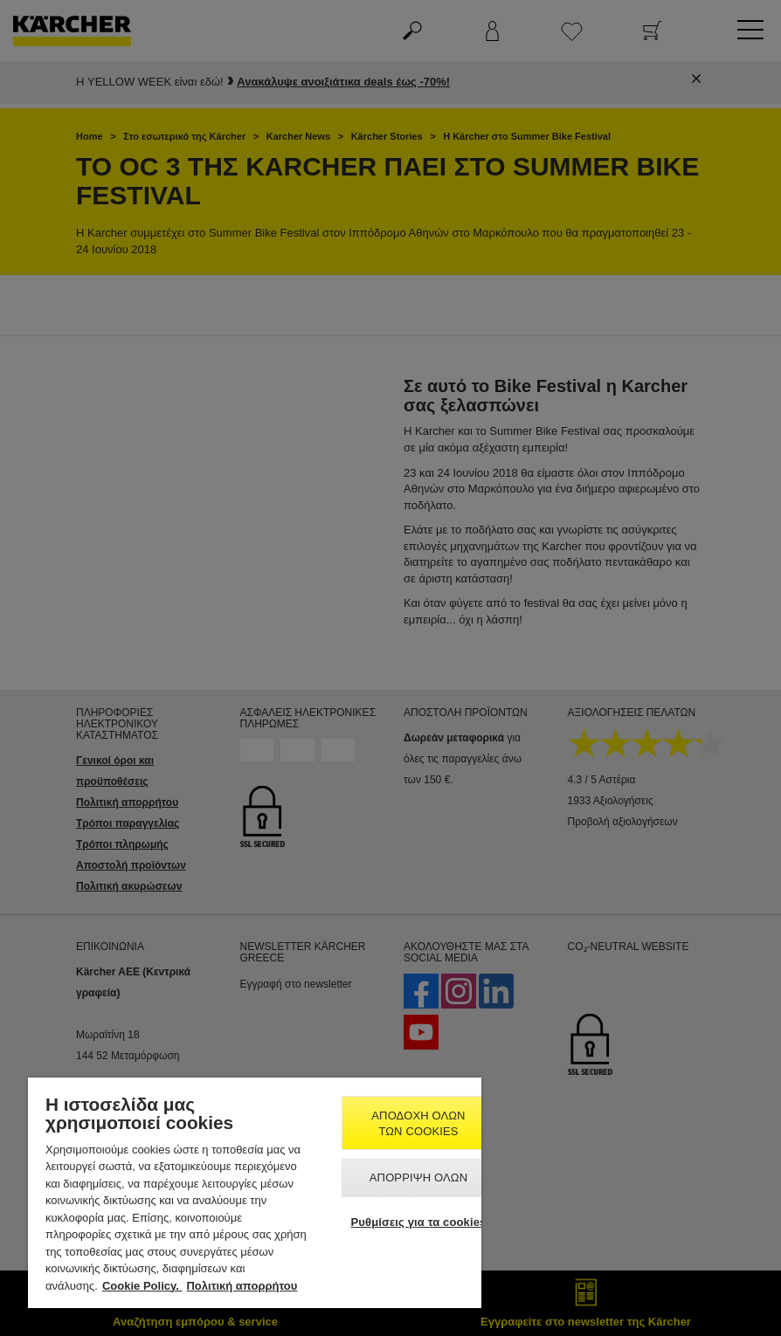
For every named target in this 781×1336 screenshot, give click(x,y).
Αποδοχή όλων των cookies (418, 1123)
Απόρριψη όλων (418, 1177)
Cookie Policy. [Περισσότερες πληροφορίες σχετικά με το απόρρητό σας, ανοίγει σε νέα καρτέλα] (142, 1285)
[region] (254, 1193)
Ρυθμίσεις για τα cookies (419, 1222)
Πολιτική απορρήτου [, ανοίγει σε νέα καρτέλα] (241, 1285)
